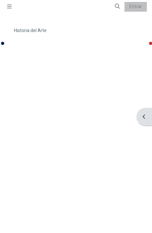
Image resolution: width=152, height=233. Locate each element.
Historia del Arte (30, 30)
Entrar (135, 6)
